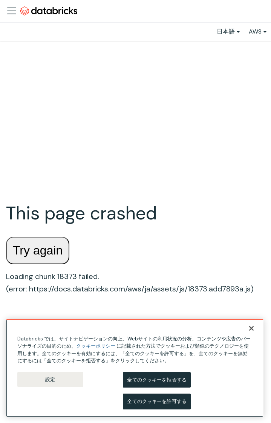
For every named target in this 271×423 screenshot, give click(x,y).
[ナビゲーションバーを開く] (11, 11)
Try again (38, 250)
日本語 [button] (226, 31)
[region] (134, 368)
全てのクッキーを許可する (157, 401)
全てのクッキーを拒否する (157, 380)
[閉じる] (251, 328)
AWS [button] (255, 31)
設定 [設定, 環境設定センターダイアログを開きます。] (50, 380)
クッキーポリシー (95, 346)
